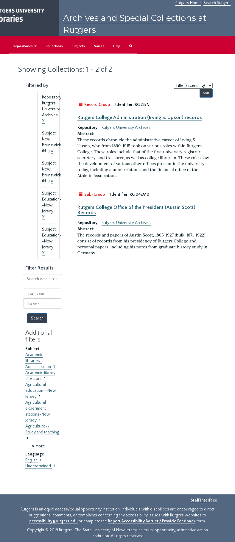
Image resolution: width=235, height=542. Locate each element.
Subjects (78, 46)
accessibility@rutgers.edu (53, 521)
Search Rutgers (217, 3)
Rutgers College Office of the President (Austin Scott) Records (136, 210)
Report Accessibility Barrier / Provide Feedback (151, 521)
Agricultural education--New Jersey (40, 390)
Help (116, 46)
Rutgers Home (188, 3)
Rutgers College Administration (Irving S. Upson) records (139, 117)
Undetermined (38, 466)
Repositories (25, 46)
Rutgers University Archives (126, 127)
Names (99, 46)
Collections (54, 46)
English (31, 460)
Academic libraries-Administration (38, 361)
